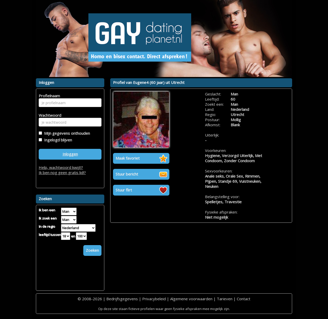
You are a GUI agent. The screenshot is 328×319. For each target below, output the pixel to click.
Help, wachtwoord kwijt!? (61, 167)
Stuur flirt (124, 189)
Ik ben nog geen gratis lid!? (62, 172)
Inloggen (70, 154)
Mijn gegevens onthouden (66, 133)
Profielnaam (48, 95)
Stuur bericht (127, 174)
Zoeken (92, 250)
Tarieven (224, 298)
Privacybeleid (154, 298)
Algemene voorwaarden (191, 298)
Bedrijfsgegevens (122, 298)
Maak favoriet (128, 158)
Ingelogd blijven (57, 139)
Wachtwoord (48, 115)
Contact (243, 298)
